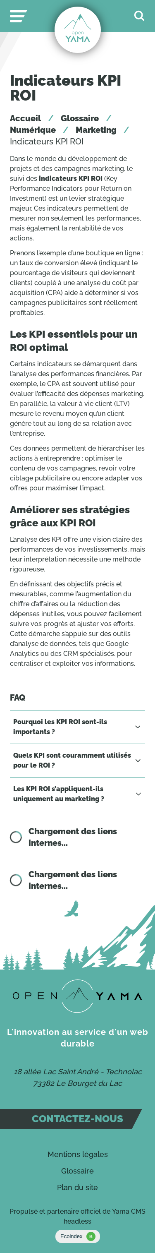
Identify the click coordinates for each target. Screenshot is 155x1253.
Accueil (25, 118)
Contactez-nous (77, 1119)
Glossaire (80, 118)
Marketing (96, 130)
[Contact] (77, 996)
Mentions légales (78, 1154)
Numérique (33, 130)
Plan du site (77, 1187)
